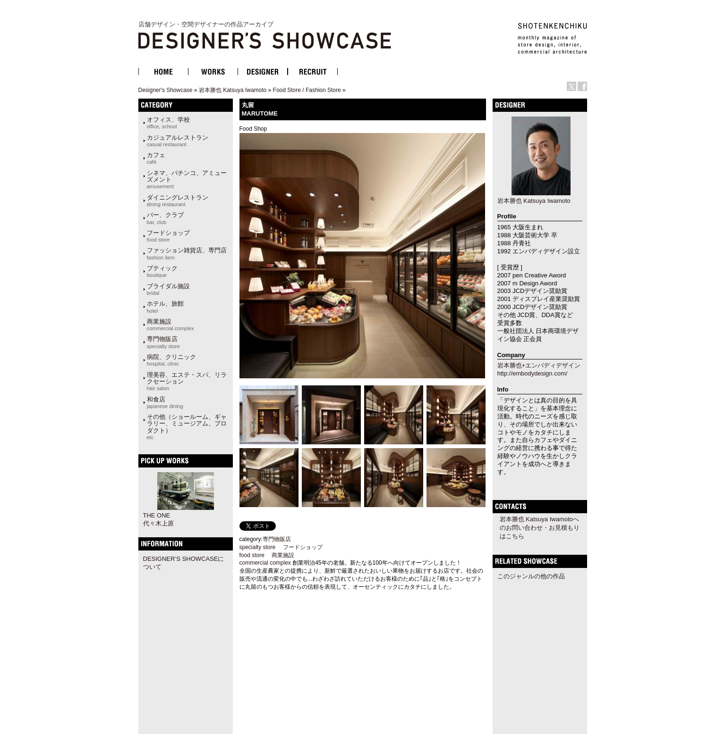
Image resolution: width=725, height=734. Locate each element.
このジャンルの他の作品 (531, 576)
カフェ (156, 158)
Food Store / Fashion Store (307, 90)
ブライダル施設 (168, 289)
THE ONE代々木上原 (158, 519)
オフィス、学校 (168, 122)
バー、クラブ (165, 218)
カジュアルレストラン (177, 140)
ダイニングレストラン (177, 200)
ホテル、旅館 (165, 306)
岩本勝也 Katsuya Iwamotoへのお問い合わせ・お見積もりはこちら (540, 528)
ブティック (162, 271)
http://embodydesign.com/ (532, 373)
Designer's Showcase (165, 90)
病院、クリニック (171, 360)
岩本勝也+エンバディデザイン (539, 365)
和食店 (165, 402)
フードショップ (168, 235)
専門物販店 (163, 342)
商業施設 (170, 324)
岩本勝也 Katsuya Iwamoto (232, 90)
